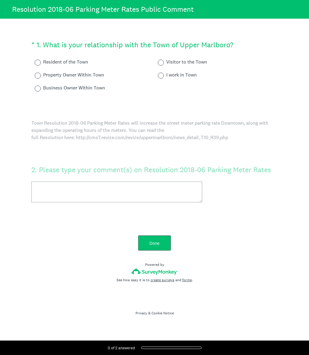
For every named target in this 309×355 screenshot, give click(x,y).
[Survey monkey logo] (154, 271)
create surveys (162, 280)
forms (187, 280)
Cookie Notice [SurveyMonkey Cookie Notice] (162, 313)
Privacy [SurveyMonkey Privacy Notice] (141, 313)
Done (154, 243)
